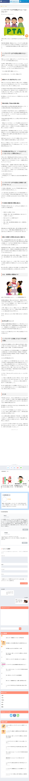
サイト (2, 574)
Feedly (18, 709)
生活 (2, 694)
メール (3, 569)
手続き (2, 692)
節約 (2, 696)
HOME (14, 776)
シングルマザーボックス (15, 3)
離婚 (2, 698)
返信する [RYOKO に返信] (24, 543)
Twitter (11, 709)
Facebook (14, 709)
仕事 (2, 687)
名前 (2, 565)
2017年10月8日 (6, 517)
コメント (3, 556)
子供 (7, 471)
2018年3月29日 (7, 534)
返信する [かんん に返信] (25, 530)
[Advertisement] (14, 438)
